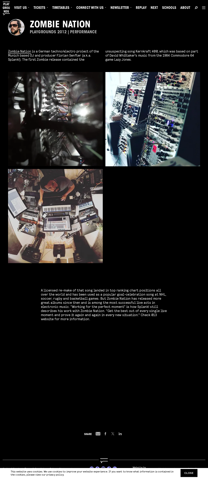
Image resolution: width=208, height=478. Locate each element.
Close (189, 472)
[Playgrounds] (8, 8)
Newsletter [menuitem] (119, 8)
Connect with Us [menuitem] (90, 8)
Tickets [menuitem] (39, 8)
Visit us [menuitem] (20, 8)
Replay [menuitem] (141, 8)
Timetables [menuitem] (61, 8)
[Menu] (202, 8)
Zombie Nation (19, 51)
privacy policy (55, 474)
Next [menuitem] (154, 8)
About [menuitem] (185, 8)
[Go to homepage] (104, 461)
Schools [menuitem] (169, 8)
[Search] (196, 8)
